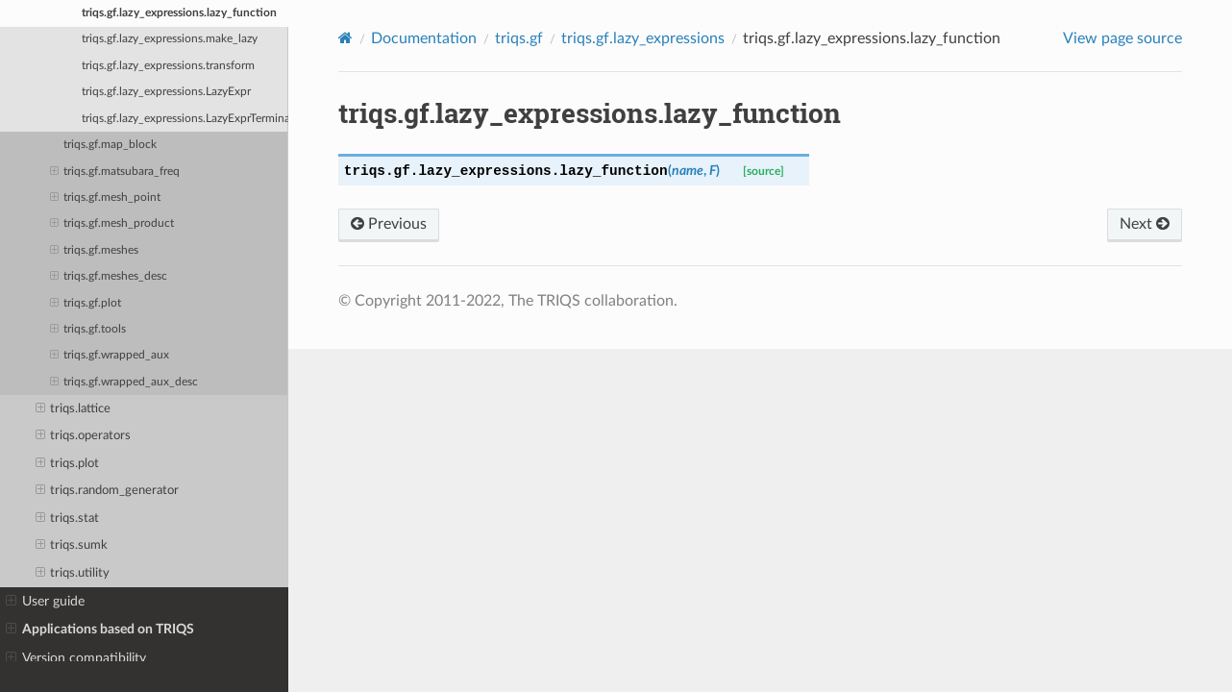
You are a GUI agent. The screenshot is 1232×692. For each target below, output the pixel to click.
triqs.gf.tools (88, 329)
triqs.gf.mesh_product (112, 224)
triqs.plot (68, 464)
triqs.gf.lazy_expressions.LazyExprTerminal (185, 118)
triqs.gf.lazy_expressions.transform (168, 66)
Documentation (424, 38)
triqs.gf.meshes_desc (108, 276)
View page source (1122, 38)
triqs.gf (519, 38)
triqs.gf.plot (85, 303)
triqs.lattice (73, 409)
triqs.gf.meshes (94, 251)
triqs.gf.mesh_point (105, 198)
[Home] (345, 38)
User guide (45, 601)
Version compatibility (76, 658)
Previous (389, 224)
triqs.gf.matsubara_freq (115, 172)
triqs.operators (84, 436)
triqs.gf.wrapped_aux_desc (124, 382)
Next (1145, 224)
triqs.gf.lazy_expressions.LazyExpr (166, 91)
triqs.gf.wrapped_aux (109, 355)
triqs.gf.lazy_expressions (643, 38)
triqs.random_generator (108, 491)
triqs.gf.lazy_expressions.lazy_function (179, 13)
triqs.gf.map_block (110, 144)
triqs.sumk (72, 546)
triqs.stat (68, 519)
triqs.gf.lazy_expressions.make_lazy (170, 39)
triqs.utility (73, 573)
